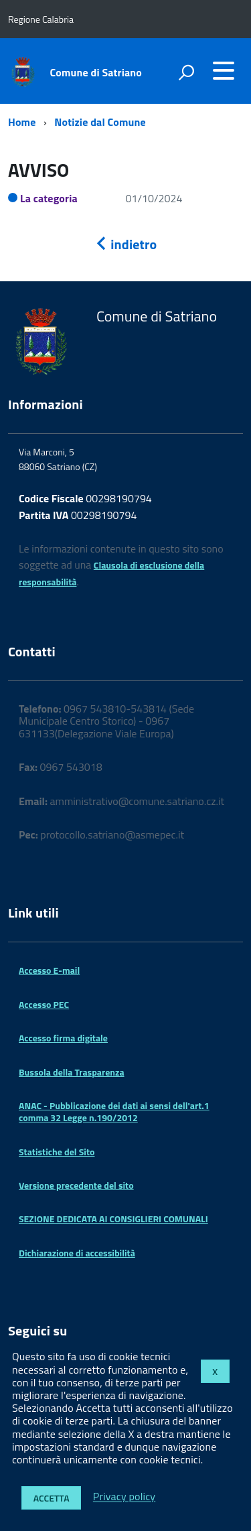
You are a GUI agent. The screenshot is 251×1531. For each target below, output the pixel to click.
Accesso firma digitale (63, 1038)
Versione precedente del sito (76, 1185)
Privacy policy (124, 1497)
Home (21, 122)
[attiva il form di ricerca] (186, 72)
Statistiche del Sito (56, 1152)
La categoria (49, 198)
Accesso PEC (44, 1004)
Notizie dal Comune (100, 122)
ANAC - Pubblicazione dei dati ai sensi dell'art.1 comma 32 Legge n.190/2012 (114, 1111)
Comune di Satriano (96, 72)
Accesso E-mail (49, 970)
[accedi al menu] (223, 70)
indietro (125, 244)
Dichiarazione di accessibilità (77, 1253)
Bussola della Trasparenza (71, 1072)
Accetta (51, 1498)
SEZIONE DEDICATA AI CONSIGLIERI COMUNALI (113, 1219)
